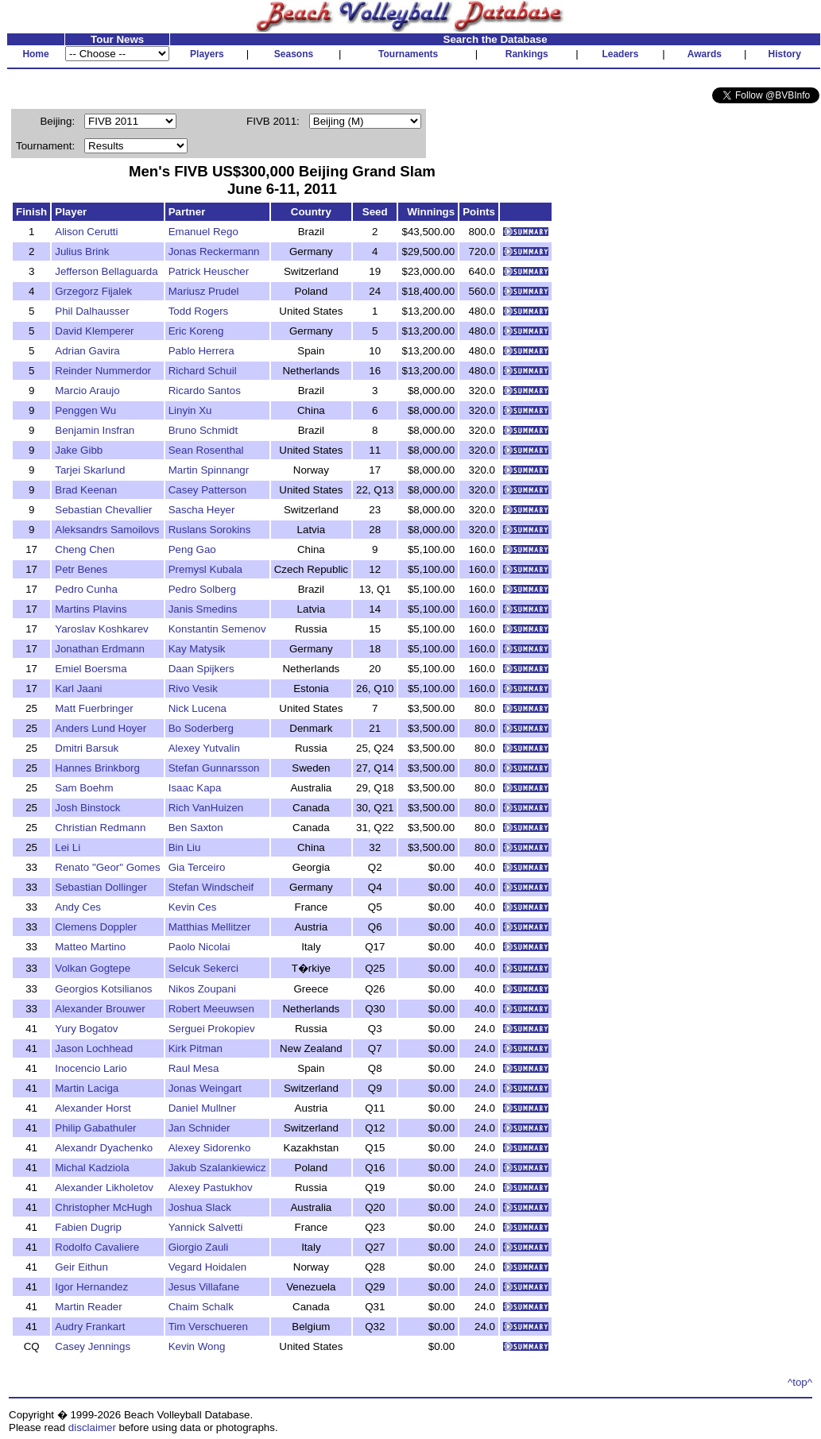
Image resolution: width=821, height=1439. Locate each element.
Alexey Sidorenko (209, 1148)
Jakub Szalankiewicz (217, 1168)
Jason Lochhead (94, 1048)
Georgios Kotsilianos (103, 989)
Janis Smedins (203, 609)
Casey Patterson (207, 490)
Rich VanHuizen (206, 808)
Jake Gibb (79, 450)
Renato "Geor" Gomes (107, 867)
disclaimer (92, 1427)
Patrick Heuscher (208, 271)
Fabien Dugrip (88, 1227)
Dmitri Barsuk (86, 748)
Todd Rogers (198, 311)
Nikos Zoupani (202, 989)
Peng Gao (192, 549)
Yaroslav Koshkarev (102, 629)
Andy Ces (78, 907)
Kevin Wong (197, 1346)
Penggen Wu (85, 410)
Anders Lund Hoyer (100, 728)
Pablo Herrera (201, 351)
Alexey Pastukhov (210, 1187)
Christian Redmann (100, 828)
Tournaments (408, 54)
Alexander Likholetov (104, 1187)
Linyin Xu (190, 410)
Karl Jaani (78, 688)
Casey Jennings (92, 1346)
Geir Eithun (81, 1267)
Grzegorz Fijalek (93, 291)
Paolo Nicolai (199, 947)
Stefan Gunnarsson (214, 768)
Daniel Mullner (202, 1108)
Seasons (293, 54)
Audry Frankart (90, 1327)
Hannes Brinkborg (97, 768)
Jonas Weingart (205, 1088)
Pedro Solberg (202, 589)
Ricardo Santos (204, 390)
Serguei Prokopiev (211, 1029)
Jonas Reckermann (214, 251)
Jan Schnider (199, 1128)
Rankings (526, 54)
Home (35, 54)
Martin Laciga (86, 1088)
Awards (704, 54)
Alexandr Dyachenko (104, 1148)
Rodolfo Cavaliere (97, 1247)
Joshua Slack (199, 1207)
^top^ (800, 1382)
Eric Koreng (196, 331)
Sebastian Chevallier (103, 510)
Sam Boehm (84, 788)
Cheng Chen (84, 549)
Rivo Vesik (193, 688)
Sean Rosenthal (206, 450)
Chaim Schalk (201, 1307)
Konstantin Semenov (217, 629)
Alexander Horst (93, 1108)
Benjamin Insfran (94, 430)
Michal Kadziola (92, 1168)
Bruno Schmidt (203, 430)
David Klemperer (94, 331)
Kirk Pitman (195, 1048)
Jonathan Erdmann (100, 649)
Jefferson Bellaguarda (106, 271)
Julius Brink (82, 251)
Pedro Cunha (86, 589)
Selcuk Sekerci (203, 968)
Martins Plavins (90, 609)
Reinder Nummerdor (103, 371)
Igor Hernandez (91, 1287)
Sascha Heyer (201, 510)
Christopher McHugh (103, 1207)
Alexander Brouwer (100, 1009)
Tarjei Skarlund (90, 470)
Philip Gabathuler (95, 1128)
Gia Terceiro (197, 867)
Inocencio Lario (90, 1068)
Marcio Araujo (87, 390)
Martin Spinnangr (209, 470)
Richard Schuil (202, 371)
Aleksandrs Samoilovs (107, 530)
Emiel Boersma (90, 669)
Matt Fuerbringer (94, 708)
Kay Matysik (197, 649)
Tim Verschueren (208, 1327)
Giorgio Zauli (198, 1247)
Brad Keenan (86, 490)
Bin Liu (184, 847)
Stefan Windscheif (211, 887)
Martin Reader (88, 1307)
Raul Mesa (193, 1068)
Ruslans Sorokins (209, 530)
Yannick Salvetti (205, 1227)
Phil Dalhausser (92, 311)
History (785, 54)
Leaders (620, 54)
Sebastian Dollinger (101, 887)
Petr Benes (81, 569)
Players (207, 54)
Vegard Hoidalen (207, 1267)
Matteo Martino (90, 947)
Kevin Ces (192, 907)
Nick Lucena (197, 708)
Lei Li (67, 847)
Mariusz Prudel (203, 291)
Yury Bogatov (86, 1029)
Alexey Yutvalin (204, 748)
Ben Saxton (195, 828)
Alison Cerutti (86, 232)
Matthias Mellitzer (209, 927)
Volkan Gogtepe (92, 968)
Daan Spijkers (201, 669)
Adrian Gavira (87, 351)
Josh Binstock (87, 808)
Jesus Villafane (203, 1287)
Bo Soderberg (201, 728)
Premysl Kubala (205, 569)
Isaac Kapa (195, 788)
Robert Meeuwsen (211, 1009)
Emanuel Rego (203, 232)
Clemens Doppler (96, 927)
